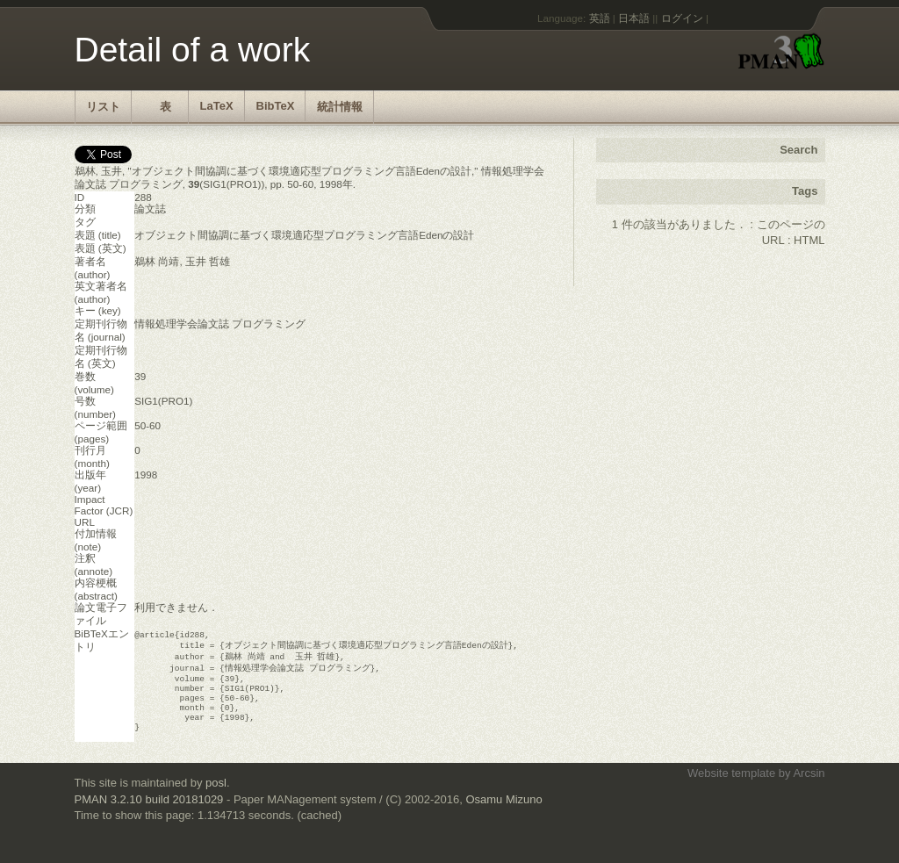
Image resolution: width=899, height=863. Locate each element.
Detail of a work (193, 49)
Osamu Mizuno (503, 814)
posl (216, 797)
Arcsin (808, 788)
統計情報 (340, 106)
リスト (103, 106)
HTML (809, 240)
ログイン (682, 18)
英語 (599, 18)
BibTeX (275, 105)
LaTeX (217, 105)
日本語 (634, 18)
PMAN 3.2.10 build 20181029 (149, 814)
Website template (731, 788)
